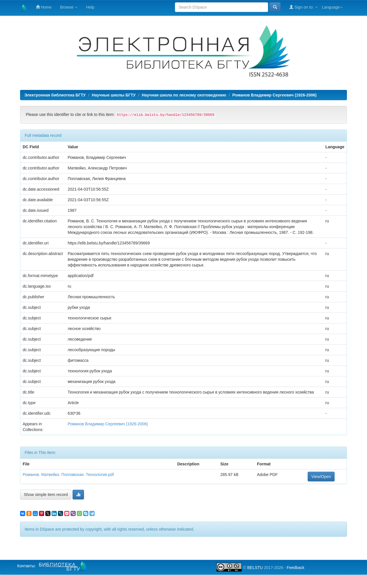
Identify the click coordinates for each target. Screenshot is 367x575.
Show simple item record (46, 494)
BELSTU (255, 567)
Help (90, 7)
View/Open (321, 476)
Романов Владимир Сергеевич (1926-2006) (274, 95)
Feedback (295, 567)
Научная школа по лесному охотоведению (184, 95)
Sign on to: (303, 7)
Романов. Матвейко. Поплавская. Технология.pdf (68, 474)
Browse (69, 7)
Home (44, 7)
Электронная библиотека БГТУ (55, 95)
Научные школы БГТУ (114, 95)
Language (332, 7)
